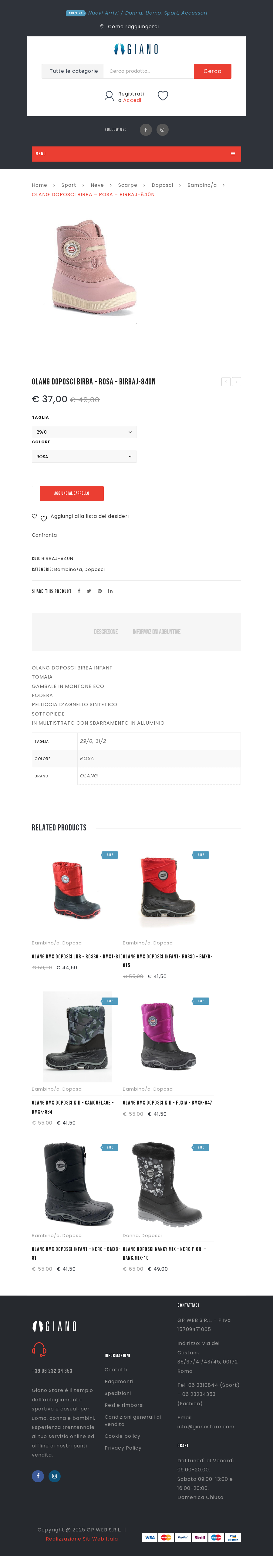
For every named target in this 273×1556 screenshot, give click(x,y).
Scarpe (127, 185)
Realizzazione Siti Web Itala (82, 1538)
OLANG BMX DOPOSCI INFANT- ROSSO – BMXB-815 (168, 961)
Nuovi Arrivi (103, 12)
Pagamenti (119, 1381)
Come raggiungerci (129, 26)
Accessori (194, 12)
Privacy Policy (123, 1447)
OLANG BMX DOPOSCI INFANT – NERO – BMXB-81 (76, 1253)
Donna (134, 12)
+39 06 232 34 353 (52, 1371)
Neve (97, 185)
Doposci (162, 185)
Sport (171, 12)
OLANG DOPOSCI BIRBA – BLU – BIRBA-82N (236, 382)
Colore (41, 442)
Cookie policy (122, 1436)
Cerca (213, 71)
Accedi (132, 100)
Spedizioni (118, 1393)
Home (39, 185)
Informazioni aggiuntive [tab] (156, 632)
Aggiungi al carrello (72, 493)
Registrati (131, 93)
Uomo (153, 12)
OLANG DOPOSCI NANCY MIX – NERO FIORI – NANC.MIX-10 (164, 1253)
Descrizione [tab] (105, 632)
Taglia (40, 417)
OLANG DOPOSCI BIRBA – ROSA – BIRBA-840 (226, 382)
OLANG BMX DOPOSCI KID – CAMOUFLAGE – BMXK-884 (73, 1107)
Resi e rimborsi (124, 1405)
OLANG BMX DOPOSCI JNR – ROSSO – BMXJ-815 (77, 957)
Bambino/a (202, 185)
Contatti (116, 1369)
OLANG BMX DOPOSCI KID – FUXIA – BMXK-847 (167, 1103)
